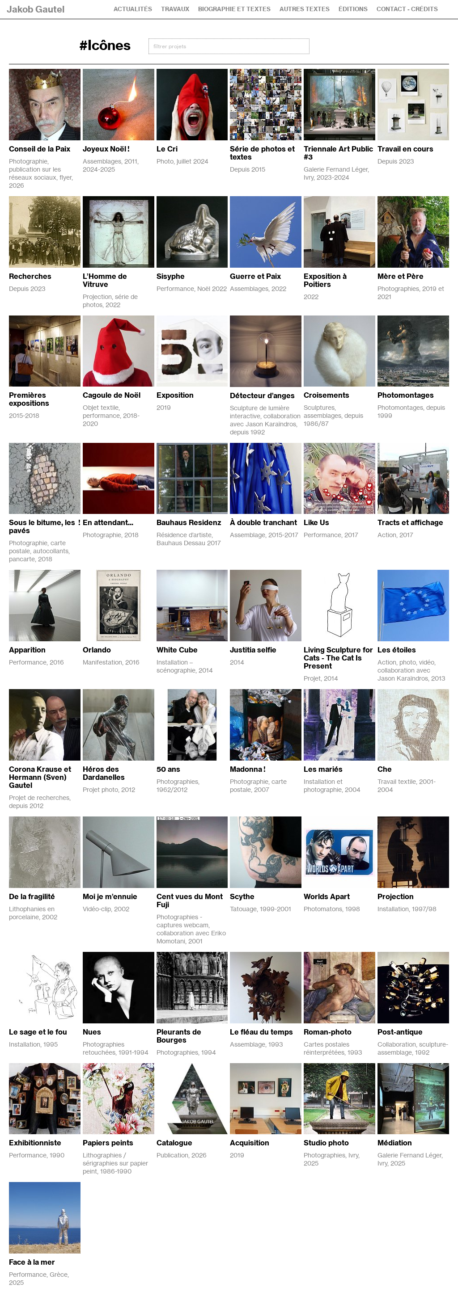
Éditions (353, 9)
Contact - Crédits (407, 9)
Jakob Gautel (35, 9)
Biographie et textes (234, 9)
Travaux (175, 9)
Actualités (133, 9)
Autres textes (305, 9)
